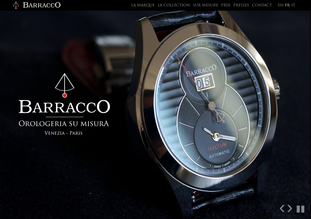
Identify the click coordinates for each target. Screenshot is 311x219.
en (280, 5)
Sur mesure (205, 5)
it (293, 5)
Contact (262, 5)
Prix (225, 5)
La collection (174, 5)
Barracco (36, 5)
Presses (241, 5)
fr (287, 5)
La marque (143, 5)
